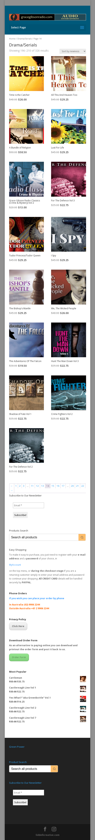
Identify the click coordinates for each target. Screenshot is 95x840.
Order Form (19, 657)
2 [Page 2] (20, 486)
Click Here (18, 626)
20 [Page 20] (72, 486)
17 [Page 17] (63, 486)
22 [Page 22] (82, 486)
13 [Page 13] (42, 486)
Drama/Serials (24, 38)
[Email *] (28, 505)
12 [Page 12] (37, 486)
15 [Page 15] (52, 486)
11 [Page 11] (32, 486)
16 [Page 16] (58, 486)
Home (12, 38)
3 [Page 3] (23, 486)
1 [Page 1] (16, 486)
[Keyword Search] (43, 537)
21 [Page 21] (77, 486)
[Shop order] (72, 51)
